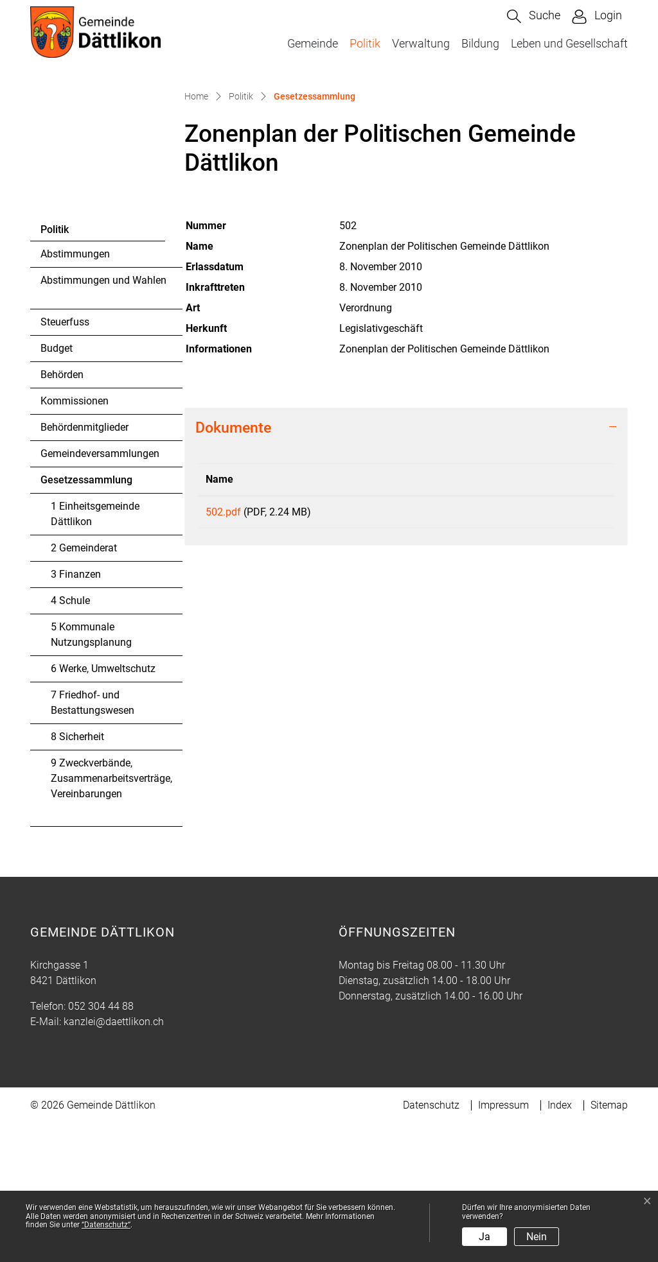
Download (539, 653)
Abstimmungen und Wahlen (103, 419)
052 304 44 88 (101, 1145)
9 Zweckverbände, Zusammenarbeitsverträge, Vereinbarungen (111, 916)
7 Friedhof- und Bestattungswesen (92, 841)
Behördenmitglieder (84, 566)
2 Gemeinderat (84, 686)
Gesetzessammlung (86, 622)
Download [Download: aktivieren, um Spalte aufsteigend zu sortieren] (495, 618)
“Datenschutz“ (106, 1224)
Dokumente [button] (233, 566)
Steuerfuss (64, 460)
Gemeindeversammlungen (99, 592)
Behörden (62, 513)
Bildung (480, 43)
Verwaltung (421, 43)
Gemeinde (312, 43)
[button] (533, 16)
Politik (365, 43)
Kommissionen (74, 539)
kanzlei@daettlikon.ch (114, 1160)
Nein (536, 1237)
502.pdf (223, 650)
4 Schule (70, 739)
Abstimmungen (75, 392)
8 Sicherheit (77, 875)
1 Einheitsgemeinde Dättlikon (95, 652)
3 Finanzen (76, 713)
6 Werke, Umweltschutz (103, 807)
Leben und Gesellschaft (569, 43)
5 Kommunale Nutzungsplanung (91, 773)
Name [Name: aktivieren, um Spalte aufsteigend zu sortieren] (219, 618)
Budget (56, 487)
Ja (484, 1237)
